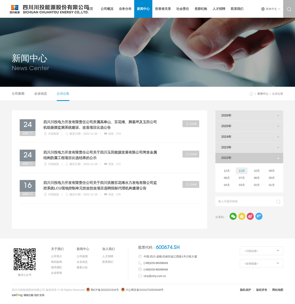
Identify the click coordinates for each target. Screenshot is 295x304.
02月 (257, 185)
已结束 (191, 124)
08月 (227, 177)
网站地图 (277, 289)
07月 (242, 177)
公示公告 (63, 93)
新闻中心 (262, 93)
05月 (272, 177)
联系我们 (107, 261)
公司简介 (56, 256)
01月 (272, 185)
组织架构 (56, 261)
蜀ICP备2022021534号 (102, 289)
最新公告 (82, 267)
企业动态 (40, 93)
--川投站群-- (251, 251)
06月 (257, 177)
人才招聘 (107, 256)
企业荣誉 (56, 272)
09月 (272, 170)
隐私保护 (245, 289)
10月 (257, 170)
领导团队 (56, 267)
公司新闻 (18, 93)
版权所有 (261, 289)
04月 (227, 185)
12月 (227, 170)
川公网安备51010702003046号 (145, 289)
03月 (242, 185)
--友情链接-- (251, 263)
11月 (242, 170)
